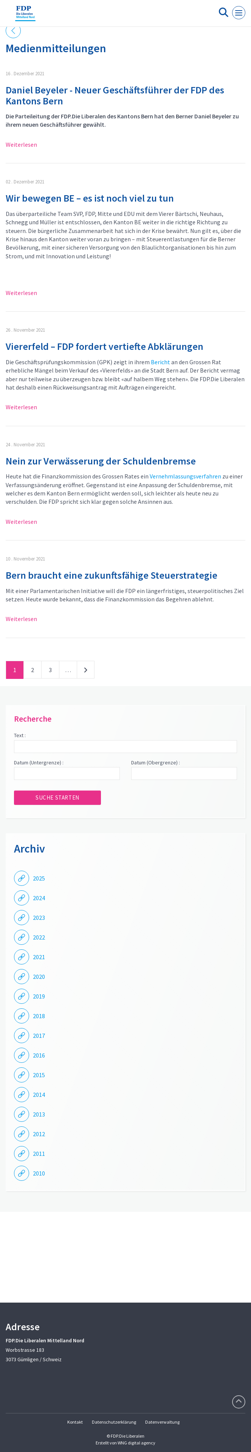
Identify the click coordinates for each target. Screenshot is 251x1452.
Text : (20, 735)
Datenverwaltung (162, 1422)
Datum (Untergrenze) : (39, 762)
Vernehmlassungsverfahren (185, 476)
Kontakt (75, 1422)
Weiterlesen (21, 144)
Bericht (160, 362)
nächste (85, 671)
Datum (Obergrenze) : (155, 762)
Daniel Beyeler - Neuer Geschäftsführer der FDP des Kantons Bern (115, 95)
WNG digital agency (136, 1443)
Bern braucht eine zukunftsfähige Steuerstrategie (111, 575)
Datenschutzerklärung (114, 1422)
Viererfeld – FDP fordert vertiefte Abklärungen (104, 346)
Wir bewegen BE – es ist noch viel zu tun (90, 198)
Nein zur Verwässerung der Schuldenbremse (101, 461)
